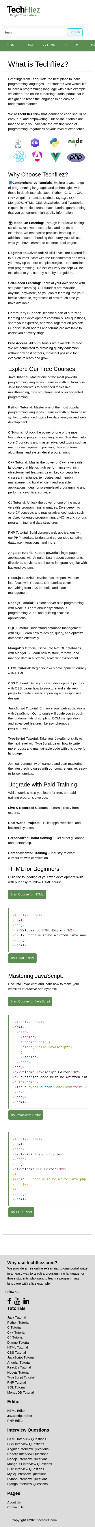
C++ (79, 45)
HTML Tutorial (17, 1347)
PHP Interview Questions (25, 1469)
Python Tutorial (18, 1322)
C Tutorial (14, 1327)
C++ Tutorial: (18, 462)
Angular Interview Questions (28, 1449)
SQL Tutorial (16, 1387)
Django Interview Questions (27, 1484)
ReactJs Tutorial (19, 1367)
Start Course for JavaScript (30, 1001)
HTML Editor (16, 1410)
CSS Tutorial (16, 1352)
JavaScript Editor (19, 1416)
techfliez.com (47, 1520)
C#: (17, 502)
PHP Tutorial (16, 1382)
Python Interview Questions (27, 1479)
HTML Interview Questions (26, 1439)
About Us (14, 1502)
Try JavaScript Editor (25, 1115)
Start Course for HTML (27, 894)
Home (12, 45)
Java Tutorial (16, 1317)
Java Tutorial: (18, 377)
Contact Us (15, 1507)
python (49, 45)
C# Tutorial (15, 1337)
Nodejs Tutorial (18, 1372)
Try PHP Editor (21, 1212)
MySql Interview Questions (27, 1474)
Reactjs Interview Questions (27, 1454)
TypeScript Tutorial (21, 1377)
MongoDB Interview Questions (29, 1464)
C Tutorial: (16, 432)
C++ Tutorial (16, 1332)
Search (74, 32)
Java (29, 45)
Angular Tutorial (18, 1362)
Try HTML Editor (22, 958)
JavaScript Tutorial (20, 1357)
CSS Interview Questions (25, 1444)
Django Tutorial (18, 1342)
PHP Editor (15, 1420)
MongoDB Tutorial (20, 1392)
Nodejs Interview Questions (27, 1459)
